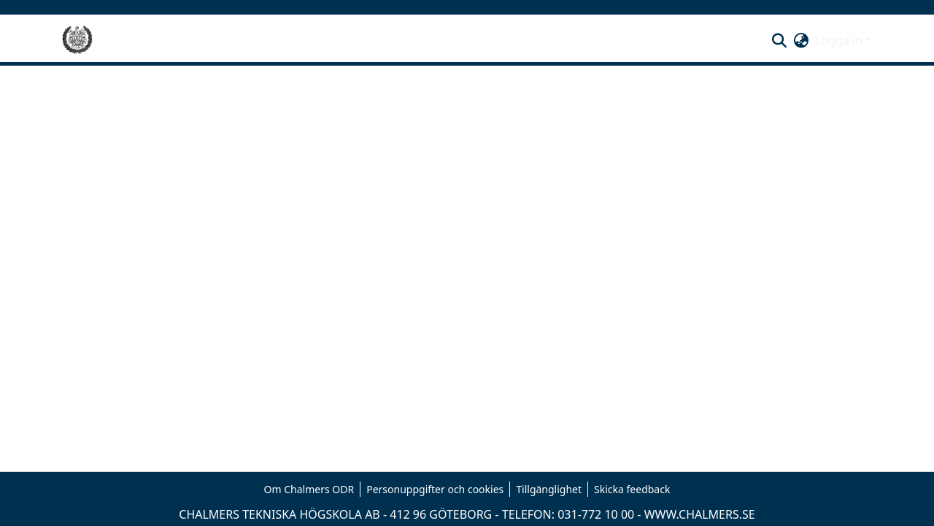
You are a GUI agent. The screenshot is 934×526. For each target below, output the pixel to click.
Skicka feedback (632, 489)
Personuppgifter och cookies (434, 489)
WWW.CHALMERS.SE (699, 514)
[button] (780, 40)
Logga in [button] (840, 40)
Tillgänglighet (549, 489)
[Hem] (77, 40)
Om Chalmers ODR (309, 489)
